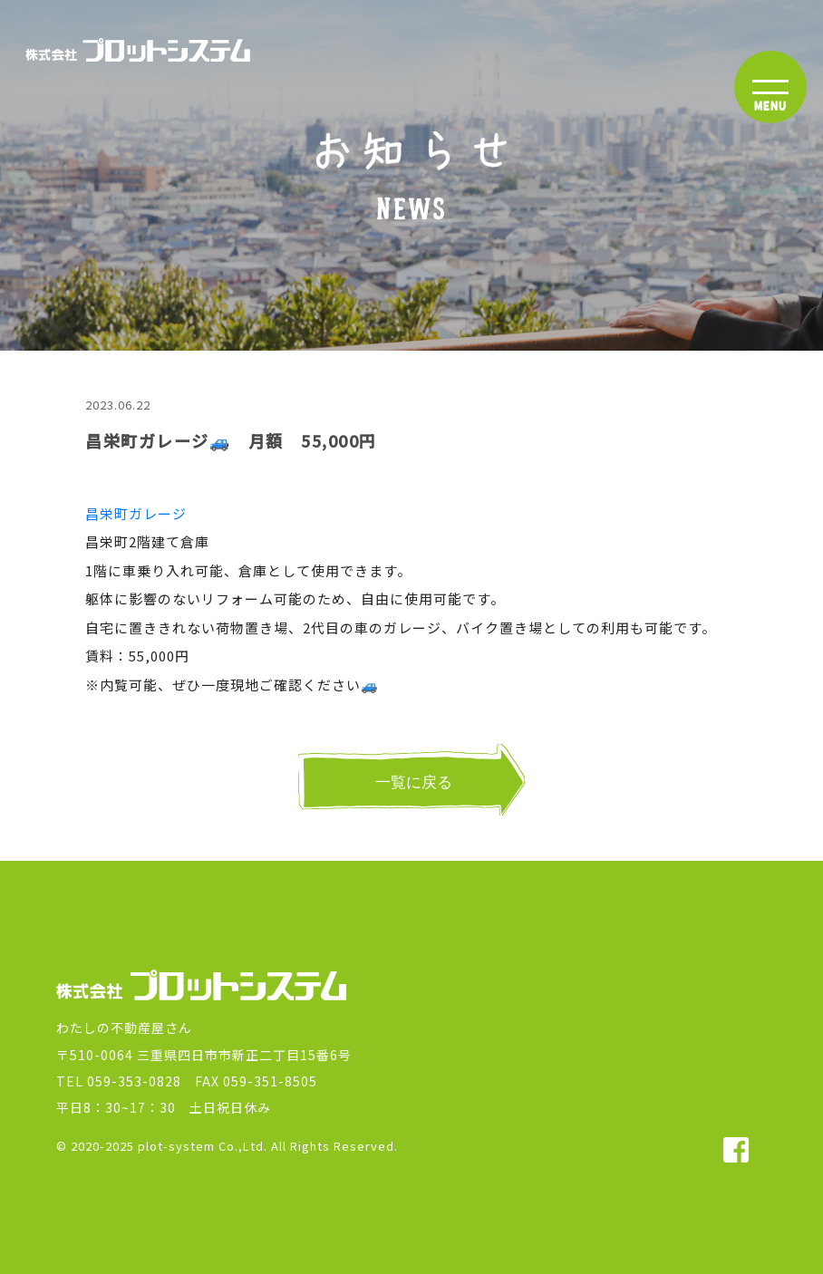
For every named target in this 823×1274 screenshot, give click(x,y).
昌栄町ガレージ (136, 513)
